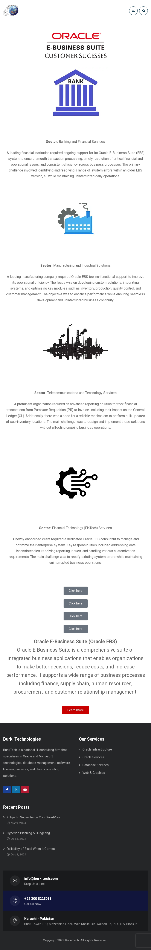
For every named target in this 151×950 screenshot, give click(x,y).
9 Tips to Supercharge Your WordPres (33, 817)
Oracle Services (93, 757)
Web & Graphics (93, 773)
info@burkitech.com (41, 879)
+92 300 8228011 (37, 899)
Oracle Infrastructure (97, 749)
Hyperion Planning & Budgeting (28, 833)
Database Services (95, 765)
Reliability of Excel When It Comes (31, 849)
